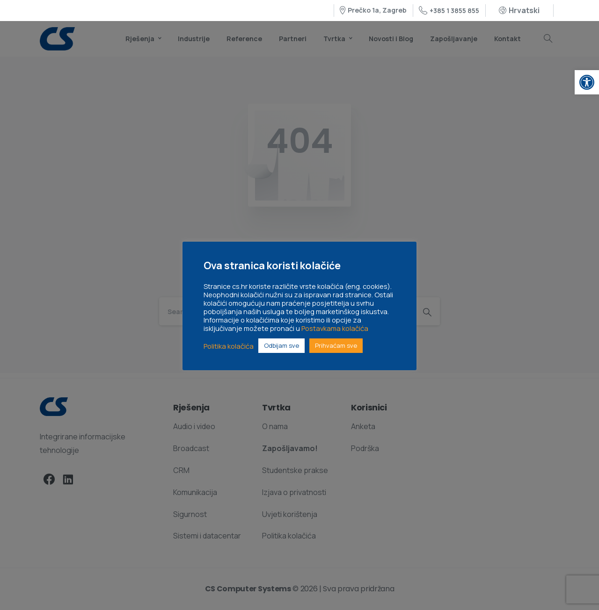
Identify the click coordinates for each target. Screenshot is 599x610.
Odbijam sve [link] (281, 345)
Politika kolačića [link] (229, 346)
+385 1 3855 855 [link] (449, 10)
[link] (587, 82)
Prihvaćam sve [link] (336, 345)
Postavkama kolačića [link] (334, 328)
